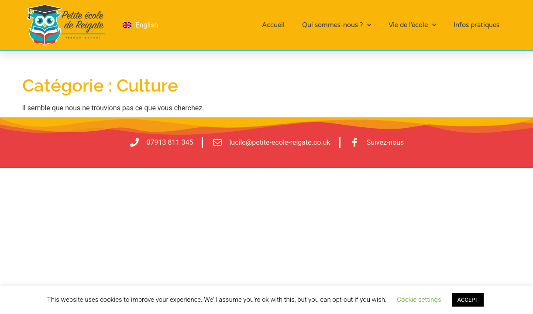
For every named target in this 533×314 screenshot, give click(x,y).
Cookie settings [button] (419, 300)
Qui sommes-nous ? (336, 25)
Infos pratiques (476, 25)
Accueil (273, 25)
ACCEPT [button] (468, 300)
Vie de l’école (412, 25)
